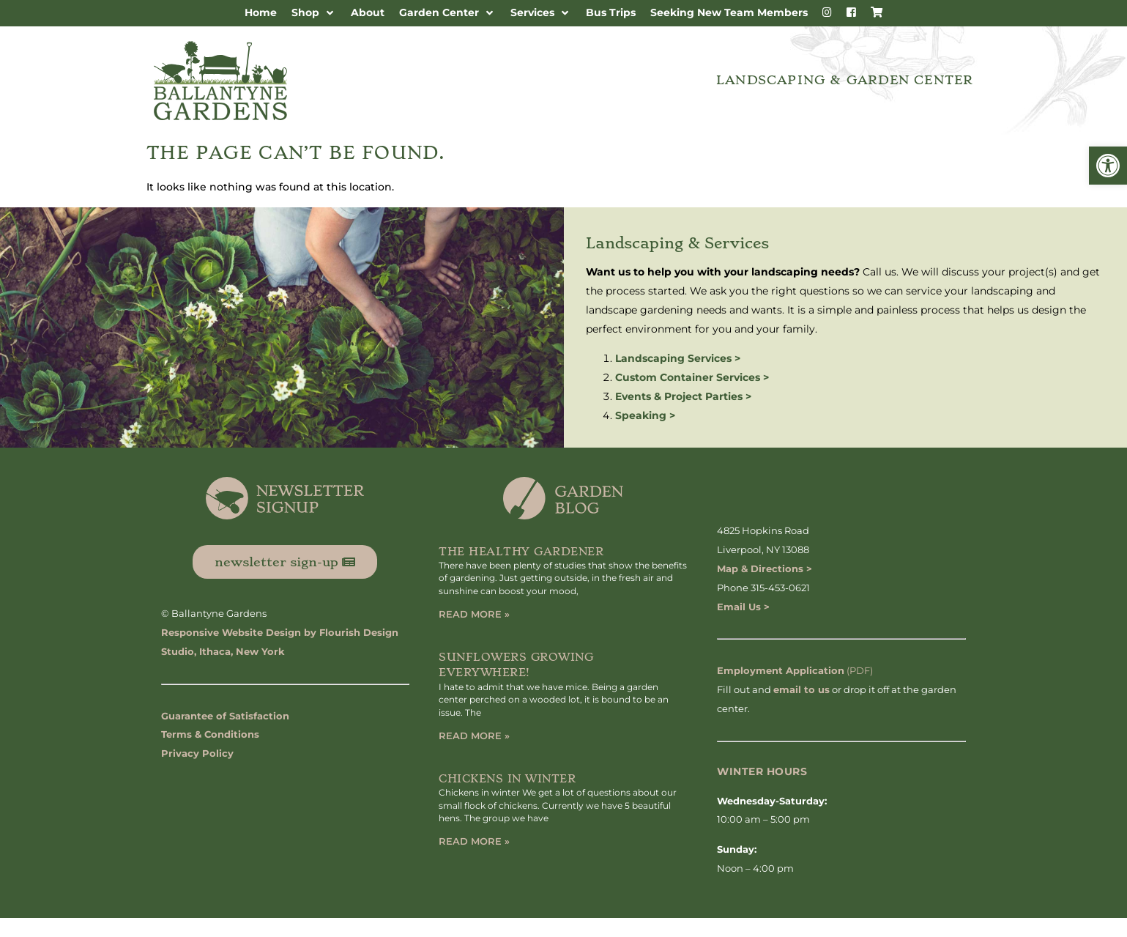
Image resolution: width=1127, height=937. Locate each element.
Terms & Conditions (210, 734)
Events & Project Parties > (683, 396)
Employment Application (780, 670)
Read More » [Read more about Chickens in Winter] (474, 841)
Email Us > (743, 606)
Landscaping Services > (677, 358)
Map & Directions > (764, 568)
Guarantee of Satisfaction (225, 716)
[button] (1108, 166)
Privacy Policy (197, 753)
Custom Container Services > (692, 377)
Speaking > (645, 415)
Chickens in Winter (507, 778)
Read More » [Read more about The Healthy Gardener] (474, 614)
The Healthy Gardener (521, 551)
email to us (801, 689)
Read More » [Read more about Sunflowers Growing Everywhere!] (474, 735)
